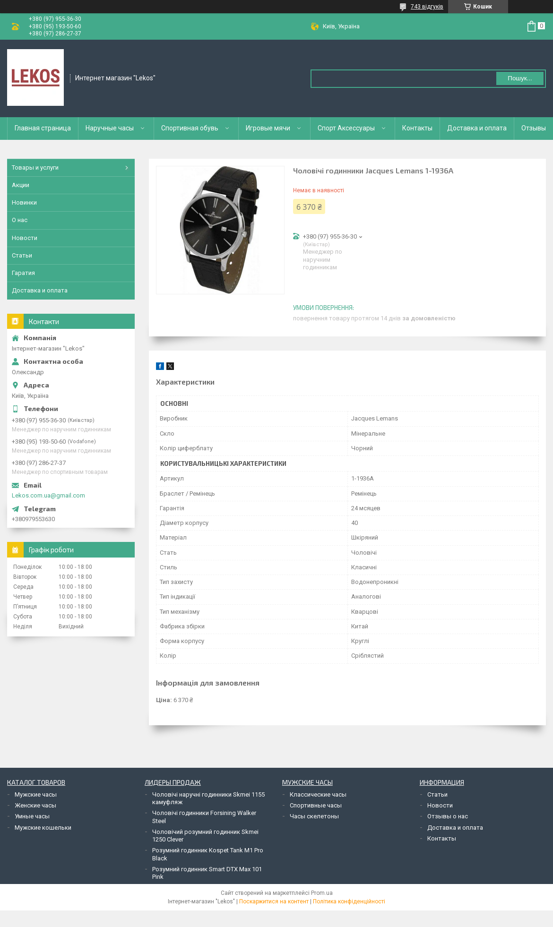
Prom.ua (322, 893)
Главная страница (43, 128)
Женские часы (35, 805)
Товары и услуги (35, 167)
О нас (19, 219)
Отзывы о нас (447, 816)
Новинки (24, 202)
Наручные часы (110, 128)
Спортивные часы (316, 805)
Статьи (22, 255)
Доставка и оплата (477, 128)
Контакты (417, 128)
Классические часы (318, 794)
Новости (24, 237)
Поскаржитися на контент (274, 901)
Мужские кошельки (43, 827)
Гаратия (23, 272)
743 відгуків (427, 6)
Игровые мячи (268, 128)
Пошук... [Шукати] (520, 78)
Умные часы (32, 816)
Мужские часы (36, 794)
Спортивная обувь (189, 128)
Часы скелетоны (314, 816)
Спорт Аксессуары (346, 128)
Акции (20, 185)
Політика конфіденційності (349, 901)
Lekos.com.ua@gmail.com (48, 495)
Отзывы (533, 128)
